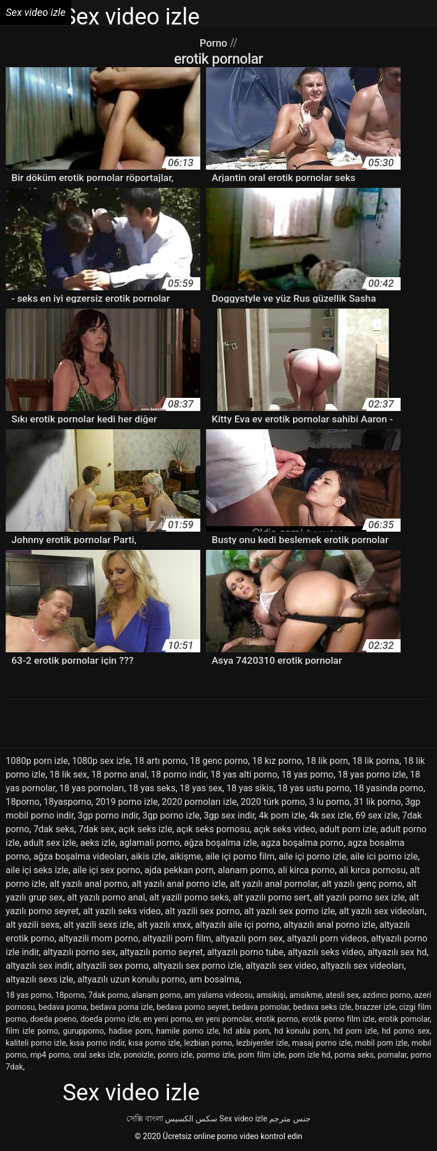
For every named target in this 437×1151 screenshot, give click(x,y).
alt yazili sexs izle (99, 924)
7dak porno (108, 995)
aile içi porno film (240, 856)
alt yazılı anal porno (88, 883)
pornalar (392, 1054)
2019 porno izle (127, 801)
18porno (22, 801)
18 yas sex (201, 788)
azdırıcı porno (386, 995)
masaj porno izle (321, 1042)
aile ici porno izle (384, 856)
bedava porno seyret (192, 1007)
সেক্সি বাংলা (144, 1118)
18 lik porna (375, 760)
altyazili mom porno (98, 938)
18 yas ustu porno (314, 788)
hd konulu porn (301, 1030)
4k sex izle (330, 815)
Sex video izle (243, 1118)
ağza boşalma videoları (80, 856)
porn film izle (261, 1054)
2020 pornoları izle (199, 801)
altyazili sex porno (112, 965)
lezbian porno (208, 1042)
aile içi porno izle (313, 856)
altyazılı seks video (326, 952)
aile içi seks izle (37, 870)
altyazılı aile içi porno (237, 924)
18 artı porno (160, 760)
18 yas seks (151, 788)
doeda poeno (53, 1018)
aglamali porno (149, 842)
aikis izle (148, 856)
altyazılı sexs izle (39, 979)
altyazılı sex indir (39, 965)
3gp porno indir (108, 815)
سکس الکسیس (191, 1118)
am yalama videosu (218, 995)
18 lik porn (327, 760)
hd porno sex (406, 1030)
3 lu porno (329, 801)
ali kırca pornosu (372, 870)
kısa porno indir (97, 1042)
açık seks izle (145, 829)
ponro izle (175, 1054)
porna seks (354, 1054)
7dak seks (54, 829)
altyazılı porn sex (249, 938)
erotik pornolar (404, 1018)
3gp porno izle (171, 815)
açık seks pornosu (213, 829)
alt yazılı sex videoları (382, 911)
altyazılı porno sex (79, 952)
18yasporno (68, 801)
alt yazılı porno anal (106, 897)
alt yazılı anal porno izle (178, 883)
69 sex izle (377, 815)
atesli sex (342, 995)
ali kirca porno (306, 870)
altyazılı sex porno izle (196, 965)
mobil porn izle (381, 1042)
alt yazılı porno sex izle (359, 897)
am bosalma (214, 979)
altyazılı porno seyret (161, 952)
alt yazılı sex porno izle (289, 911)
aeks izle (98, 842)
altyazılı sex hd (397, 952)
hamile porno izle (187, 1030)
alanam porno (246, 870)
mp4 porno (49, 1054)
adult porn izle (347, 829)
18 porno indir (179, 774)
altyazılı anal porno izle (329, 924)
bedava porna (63, 1007)
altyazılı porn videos (327, 938)
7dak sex (96, 829)
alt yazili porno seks (189, 897)
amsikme (305, 995)
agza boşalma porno (302, 842)
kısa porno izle (154, 1042)
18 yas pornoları (91, 788)
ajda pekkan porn (179, 870)
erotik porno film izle (338, 1018)
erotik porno (276, 1018)
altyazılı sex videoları (362, 965)
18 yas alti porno (244, 774)
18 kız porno (277, 760)
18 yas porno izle (371, 774)
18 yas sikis (250, 788)
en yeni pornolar (223, 1018)
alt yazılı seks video (122, 911)
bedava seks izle (322, 1007)
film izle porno (32, 1030)
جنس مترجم (289, 1118)
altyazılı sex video (281, 965)
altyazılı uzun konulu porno (131, 979)
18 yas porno (307, 774)
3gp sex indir (229, 815)
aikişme (185, 856)
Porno (215, 43)
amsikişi (271, 995)
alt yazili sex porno (202, 911)
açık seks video (284, 829)
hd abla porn (247, 1030)
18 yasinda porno (388, 788)
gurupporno (83, 1030)
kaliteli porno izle (36, 1042)
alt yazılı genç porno (361, 883)
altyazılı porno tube (245, 952)
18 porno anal (119, 774)
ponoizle (139, 1054)
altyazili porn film (176, 938)
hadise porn (130, 1030)
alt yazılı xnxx (164, 924)
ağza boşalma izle (220, 842)
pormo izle (215, 1054)
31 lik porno (377, 801)
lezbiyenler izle (262, 1042)
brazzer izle (375, 1007)
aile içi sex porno (106, 870)
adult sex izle (49, 842)
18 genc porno (219, 760)
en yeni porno (167, 1018)
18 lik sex (69, 774)
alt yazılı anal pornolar (274, 883)
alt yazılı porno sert (271, 897)
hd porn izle (355, 1030)
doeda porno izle (109, 1018)
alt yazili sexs (32, 924)
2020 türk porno (273, 801)
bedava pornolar (260, 1007)
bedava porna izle (121, 1007)
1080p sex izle (101, 760)
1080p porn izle (37, 760)
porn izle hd (309, 1054)
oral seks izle (96, 1054)
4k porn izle (282, 815)
